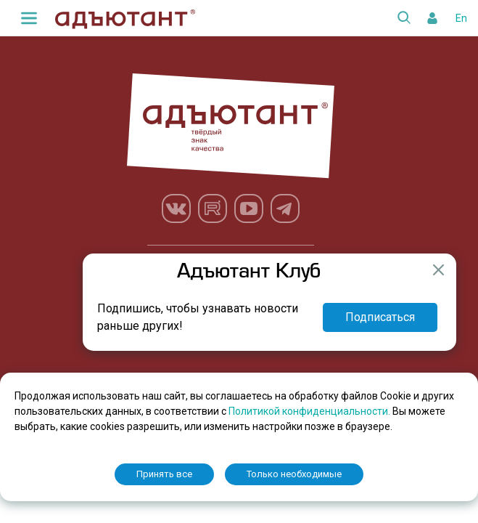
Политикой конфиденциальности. (310, 411)
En (461, 18)
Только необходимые (294, 474)
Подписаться (380, 317)
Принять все (164, 474)
